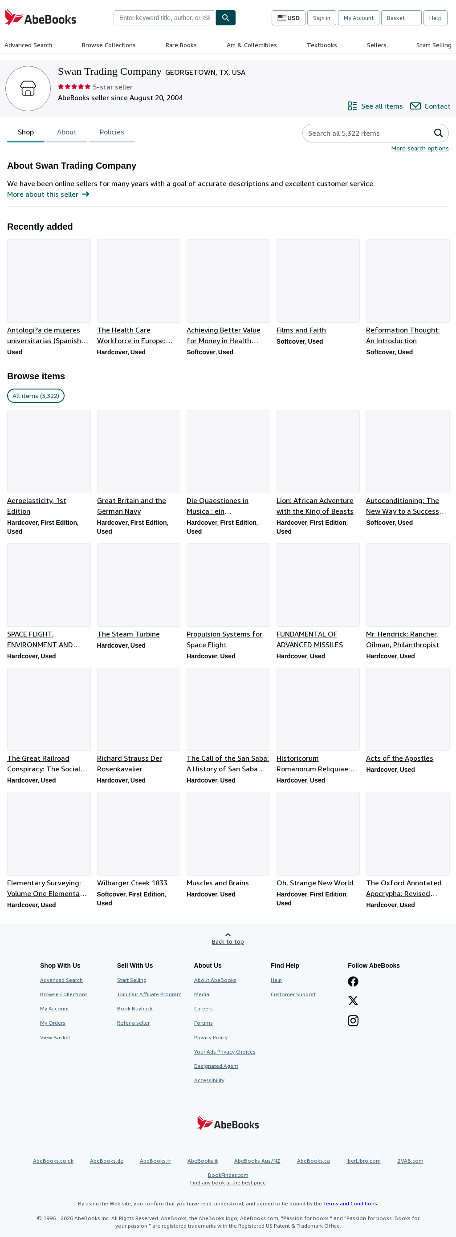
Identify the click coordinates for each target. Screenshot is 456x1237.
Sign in (321, 17)
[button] (438, 133)
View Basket (55, 1037)
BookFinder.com (228, 1179)
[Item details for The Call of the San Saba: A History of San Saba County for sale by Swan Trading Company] (228, 721)
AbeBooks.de (106, 1160)
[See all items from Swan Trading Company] (375, 106)
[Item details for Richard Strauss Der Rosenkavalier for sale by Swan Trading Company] (138, 721)
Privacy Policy (211, 1037)
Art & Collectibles (252, 45)
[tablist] (71, 133)
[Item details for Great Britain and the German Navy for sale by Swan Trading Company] (138, 463)
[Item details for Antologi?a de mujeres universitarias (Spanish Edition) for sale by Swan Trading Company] (48, 292)
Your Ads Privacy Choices (225, 1051)
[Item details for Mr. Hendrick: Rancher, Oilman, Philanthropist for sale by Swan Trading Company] (407, 596)
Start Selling (434, 45)
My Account (359, 17)
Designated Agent (216, 1066)
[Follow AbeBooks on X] (353, 1001)
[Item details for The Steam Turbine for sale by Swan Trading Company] (138, 591)
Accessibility (209, 1080)
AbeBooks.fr (155, 1160)
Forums (203, 1022)
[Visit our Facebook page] (353, 982)
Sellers (377, 45)
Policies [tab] (112, 133)
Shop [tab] (26, 133)
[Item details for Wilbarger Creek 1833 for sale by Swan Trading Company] (138, 840)
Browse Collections (109, 45)
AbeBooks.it (202, 1160)
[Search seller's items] (357, 133)
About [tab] (66, 133)
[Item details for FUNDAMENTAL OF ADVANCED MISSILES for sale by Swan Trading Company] (318, 596)
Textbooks (322, 45)
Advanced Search (28, 45)
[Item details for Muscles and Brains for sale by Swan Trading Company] (228, 840)
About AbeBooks (215, 980)
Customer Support (293, 994)
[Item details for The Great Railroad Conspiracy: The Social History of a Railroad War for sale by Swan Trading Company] (48, 721)
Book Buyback (135, 1008)
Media (201, 994)
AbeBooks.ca (313, 1160)
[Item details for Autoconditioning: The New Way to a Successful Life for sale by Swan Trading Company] (407, 463)
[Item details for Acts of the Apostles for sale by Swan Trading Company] (407, 716)
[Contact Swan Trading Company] (430, 106)
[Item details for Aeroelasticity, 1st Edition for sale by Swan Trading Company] (48, 463)
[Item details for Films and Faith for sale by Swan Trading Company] (318, 287)
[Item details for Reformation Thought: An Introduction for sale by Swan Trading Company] (407, 292)
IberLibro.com (363, 1160)
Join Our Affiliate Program (149, 994)
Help (435, 17)
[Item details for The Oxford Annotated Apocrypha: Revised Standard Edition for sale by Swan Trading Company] (407, 845)
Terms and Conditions (350, 1203)
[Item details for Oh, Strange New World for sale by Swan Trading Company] (318, 840)
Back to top (228, 941)
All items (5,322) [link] (35, 395)
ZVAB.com (410, 1160)
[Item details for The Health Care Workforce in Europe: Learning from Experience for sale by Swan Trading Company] (138, 292)
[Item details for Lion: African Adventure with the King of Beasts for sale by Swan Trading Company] (318, 463)
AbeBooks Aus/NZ (257, 1160)
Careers (203, 1008)
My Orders (52, 1022)
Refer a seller (133, 1022)
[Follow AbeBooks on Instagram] (353, 1021)
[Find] (226, 17)
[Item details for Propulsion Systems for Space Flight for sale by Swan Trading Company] (228, 596)
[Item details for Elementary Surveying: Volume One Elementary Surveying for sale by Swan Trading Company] (48, 845)
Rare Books (181, 45)
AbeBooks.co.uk (53, 1160)
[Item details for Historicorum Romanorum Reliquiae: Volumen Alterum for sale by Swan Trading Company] (318, 721)
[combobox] (165, 17)
